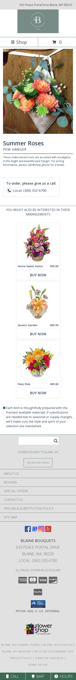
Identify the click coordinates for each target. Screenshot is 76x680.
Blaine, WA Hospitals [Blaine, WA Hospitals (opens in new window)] (59, 644)
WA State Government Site (54, 651)
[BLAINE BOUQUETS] (38, 32)
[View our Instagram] (41, 531)
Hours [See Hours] (63, 676)
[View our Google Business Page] (35, 531)
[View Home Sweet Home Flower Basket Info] (38, 243)
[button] (38, 604)
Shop (19, 42)
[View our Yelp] (48, 531)
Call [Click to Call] (12, 676)
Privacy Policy (21, 658)
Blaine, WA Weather (16, 651)
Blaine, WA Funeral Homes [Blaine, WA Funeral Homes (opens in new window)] (20, 644)
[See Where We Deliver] (38, 462)
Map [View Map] (38, 676)
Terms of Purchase (49, 658)
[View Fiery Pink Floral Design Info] (38, 361)
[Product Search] (38, 440)
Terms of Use (38, 664)
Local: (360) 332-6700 (38, 560)
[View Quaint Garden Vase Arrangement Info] (38, 302)
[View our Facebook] (28, 531)
